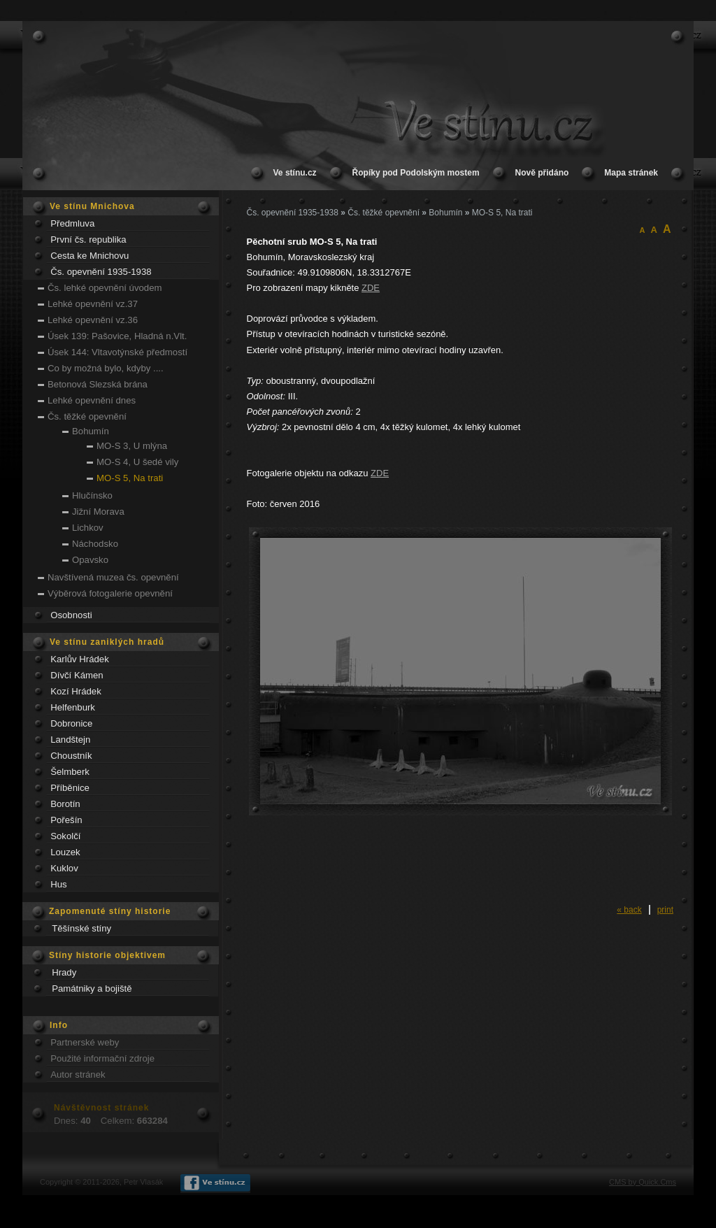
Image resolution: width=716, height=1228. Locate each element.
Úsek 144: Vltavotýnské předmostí (117, 352)
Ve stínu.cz (295, 173)
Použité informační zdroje (102, 1058)
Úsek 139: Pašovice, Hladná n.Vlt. (117, 336)
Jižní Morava (98, 511)
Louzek (65, 852)
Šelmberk (70, 771)
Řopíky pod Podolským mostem (416, 173)
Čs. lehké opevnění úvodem (105, 288)
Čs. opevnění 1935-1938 (100, 271)
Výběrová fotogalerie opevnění (110, 593)
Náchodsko (95, 543)
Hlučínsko (92, 495)
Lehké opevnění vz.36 (93, 320)
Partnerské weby (84, 1042)
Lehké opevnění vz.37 (93, 304)
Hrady (64, 972)
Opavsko (90, 560)
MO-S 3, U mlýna (131, 446)
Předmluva (72, 223)
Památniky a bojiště (91, 988)
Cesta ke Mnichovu (89, 255)
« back (629, 910)
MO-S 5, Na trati (129, 478)
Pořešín (66, 820)
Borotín (65, 804)
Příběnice (70, 788)
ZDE (370, 288)
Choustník (71, 755)
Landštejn (70, 739)
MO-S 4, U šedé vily (137, 462)
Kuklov (64, 868)
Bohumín (90, 431)
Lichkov (87, 527)
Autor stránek (77, 1074)
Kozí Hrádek (75, 691)
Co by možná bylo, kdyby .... (106, 368)
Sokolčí (65, 836)
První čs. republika (88, 239)
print (665, 910)
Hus (58, 884)
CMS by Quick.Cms (642, 1182)
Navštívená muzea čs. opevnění (113, 577)
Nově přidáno (542, 173)
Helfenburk (72, 707)
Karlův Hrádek (79, 659)
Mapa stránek (631, 173)
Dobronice (71, 723)
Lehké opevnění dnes (92, 400)
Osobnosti (71, 615)
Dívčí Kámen (76, 675)
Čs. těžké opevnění (87, 416)
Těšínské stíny (81, 928)
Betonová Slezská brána (98, 384)
